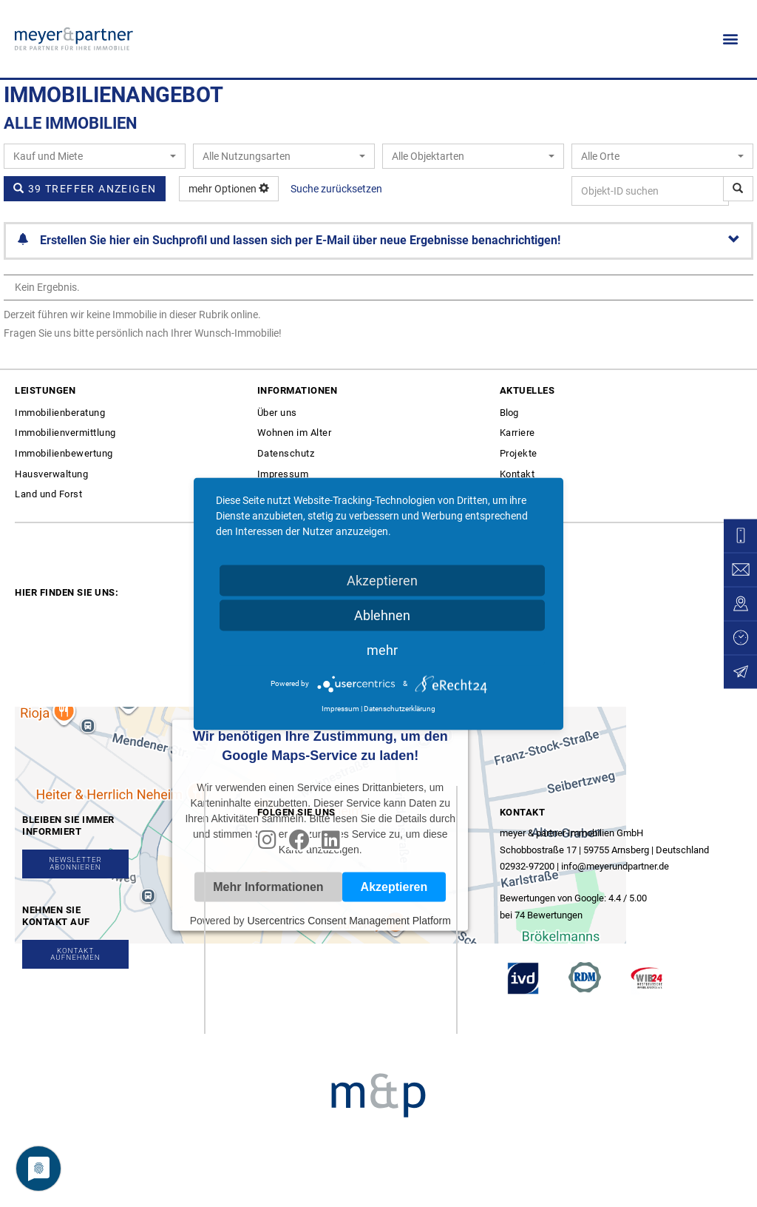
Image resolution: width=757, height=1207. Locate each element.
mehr (382, 649)
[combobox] (95, 156)
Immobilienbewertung (64, 453)
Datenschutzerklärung (399, 708)
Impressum (283, 474)
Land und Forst (48, 494)
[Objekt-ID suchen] (738, 188)
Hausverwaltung (51, 474)
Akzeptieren (382, 580)
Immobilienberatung (60, 412)
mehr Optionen (229, 189)
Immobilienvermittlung (65, 432)
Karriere (517, 432)
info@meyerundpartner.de (615, 866)
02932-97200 (527, 866)
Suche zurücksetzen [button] (336, 189)
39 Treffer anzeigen (84, 189)
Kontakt (517, 474)
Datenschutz (286, 453)
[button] (730, 39)
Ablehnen (382, 614)
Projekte (518, 453)
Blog (509, 412)
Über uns (277, 412)
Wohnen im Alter (294, 432)
